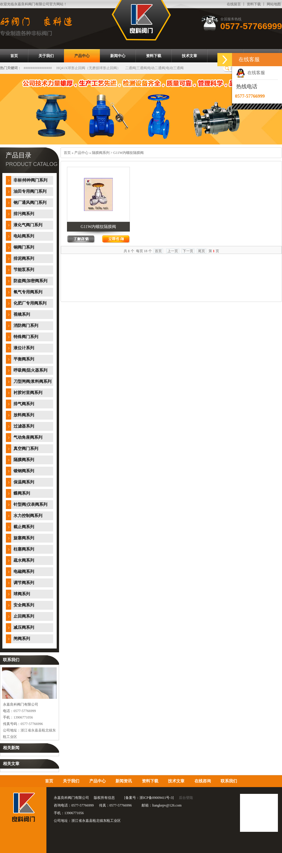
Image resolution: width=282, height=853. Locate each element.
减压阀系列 (24, 627)
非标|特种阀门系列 (30, 180)
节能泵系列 (24, 269)
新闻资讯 (123, 781)
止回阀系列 (24, 616)
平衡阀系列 (24, 359)
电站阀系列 (24, 236)
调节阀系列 (24, 583)
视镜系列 (22, 314)
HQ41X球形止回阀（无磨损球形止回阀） (88, 68)
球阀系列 (22, 594)
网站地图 (274, 4)
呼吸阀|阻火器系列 (30, 370)
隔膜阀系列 (24, 460)
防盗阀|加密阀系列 (30, 281)
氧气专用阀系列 (28, 292)
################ (38, 68)
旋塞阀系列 (24, 538)
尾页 (201, 251)
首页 (67, 153)
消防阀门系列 (26, 325)
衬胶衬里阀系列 (28, 392)
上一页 (172, 251)
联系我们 (229, 781)
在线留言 (234, 4)
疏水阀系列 (24, 560)
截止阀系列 (24, 527)
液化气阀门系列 (28, 225)
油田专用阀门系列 (30, 191)
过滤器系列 (24, 426)
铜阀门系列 (24, 247)
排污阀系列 (24, 214)
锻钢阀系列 (24, 471)
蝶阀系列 (22, 493)
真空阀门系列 (26, 448)
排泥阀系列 (24, 258)
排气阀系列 (24, 404)
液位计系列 (24, 348)
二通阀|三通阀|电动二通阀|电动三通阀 (154, 68)
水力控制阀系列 (28, 515)
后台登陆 (186, 798)
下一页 (188, 251)
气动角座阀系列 (28, 437)
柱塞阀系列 (24, 549)
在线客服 (250, 72)
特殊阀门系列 (26, 337)
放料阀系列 (24, 415)
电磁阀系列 (24, 571)
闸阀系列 (22, 638)
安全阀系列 (24, 605)
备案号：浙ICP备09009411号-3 (148, 798)
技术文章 (176, 781)
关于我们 (71, 781)
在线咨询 (202, 781)
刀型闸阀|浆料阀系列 (32, 381)
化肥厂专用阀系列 (30, 303)
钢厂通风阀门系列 (30, 202)
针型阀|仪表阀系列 (30, 504)
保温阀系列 (24, 482)
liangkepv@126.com (167, 805)
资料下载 (254, 4)
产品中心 (81, 153)
